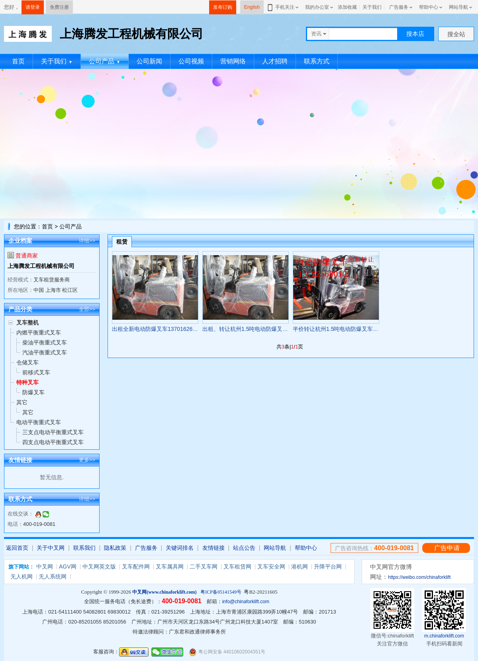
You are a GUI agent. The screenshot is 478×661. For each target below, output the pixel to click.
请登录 (32, 7)
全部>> (87, 309)
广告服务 (398, 7)
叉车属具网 (170, 566)
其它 (21, 402)
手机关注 (283, 7)
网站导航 (458, 7)
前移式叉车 (36, 372)
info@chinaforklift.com (245, 601)
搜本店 (415, 33)
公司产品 (104, 61)
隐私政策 (115, 548)
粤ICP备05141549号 (220, 592)
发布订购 (222, 7)
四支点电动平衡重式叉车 (53, 442)
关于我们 (372, 7)
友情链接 (213, 548)
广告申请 (447, 548)
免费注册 (59, 7)
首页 (18, 61)
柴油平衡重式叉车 (44, 342)
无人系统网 (53, 576)
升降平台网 (328, 566)
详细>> (87, 241)
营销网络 (233, 61)
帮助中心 (428, 7)
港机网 (299, 566)
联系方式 (316, 61)
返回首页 (17, 548)
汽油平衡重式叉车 (44, 352)
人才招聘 (275, 61)
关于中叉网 (51, 548)
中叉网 (44, 566)
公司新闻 (149, 61)
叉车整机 (27, 322)
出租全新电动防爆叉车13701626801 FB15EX (168, 329)
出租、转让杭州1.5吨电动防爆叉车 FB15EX (256, 329)
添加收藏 (347, 7)
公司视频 (191, 61)
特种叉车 (27, 382)
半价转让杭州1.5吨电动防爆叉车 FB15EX (344, 329)
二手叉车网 (203, 566)
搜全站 (456, 34)
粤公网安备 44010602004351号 (227, 652)
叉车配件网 (136, 566)
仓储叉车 (27, 362)
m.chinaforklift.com (444, 636)
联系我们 (84, 548)
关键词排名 (180, 548)
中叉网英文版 (99, 566)
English (252, 7)
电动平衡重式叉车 (38, 422)
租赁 (121, 241)
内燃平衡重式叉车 (38, 332)
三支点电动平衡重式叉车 (53, 432)
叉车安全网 (271, 566)
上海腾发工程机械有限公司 (41, 266)
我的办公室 (317, 7)
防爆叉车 (33, 392)
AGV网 (67, 566)
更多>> (87, 460)
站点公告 (244, 548)
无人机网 (21, 576)
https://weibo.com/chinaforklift (419, 577)
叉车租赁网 (237, 566)
